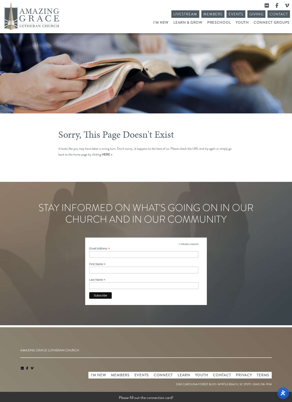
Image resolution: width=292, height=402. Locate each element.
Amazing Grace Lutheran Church (31, 16)
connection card (159, 398)
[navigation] (32, 368)
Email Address (99, 249)
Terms (263, 375)
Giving (256, 14)
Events (236, 14)
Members (212, 14)
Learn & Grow (187, 22)
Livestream (185, 14)
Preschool (219, 22)
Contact (278, 14)
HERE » (107, 154)
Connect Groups (272, 22)
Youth (242, 22)
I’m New (161, 22)
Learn (184, 375)
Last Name (97, 280)
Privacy (244, 375)
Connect (163, 375)
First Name (97, 264)
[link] (22, 368)
